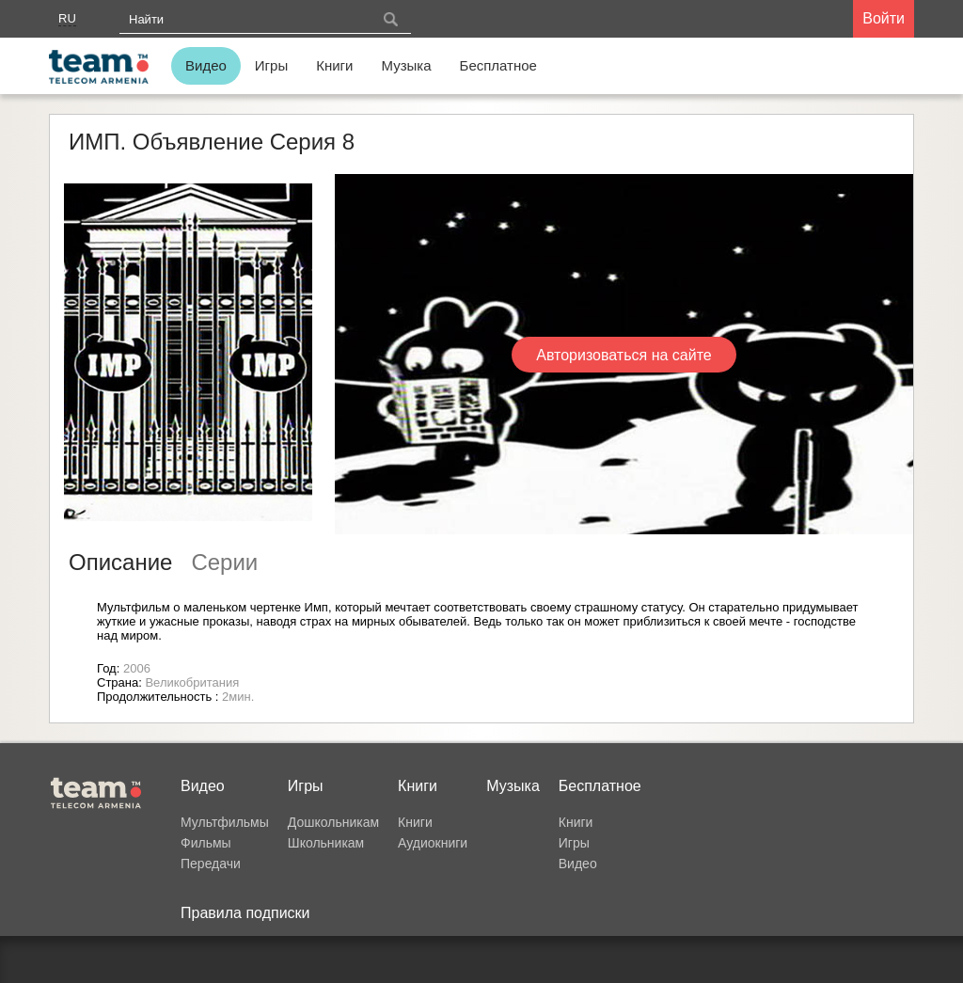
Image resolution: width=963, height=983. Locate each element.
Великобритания (192, 682)
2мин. (238, 697)
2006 (136, 668)
